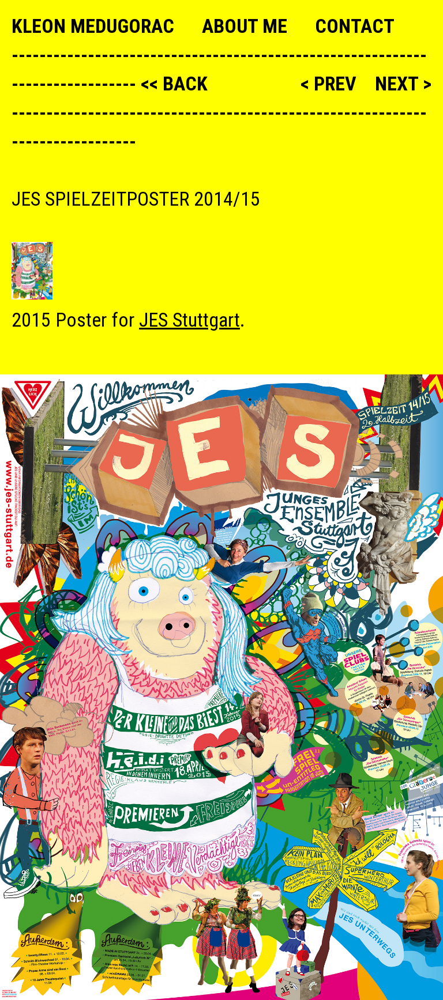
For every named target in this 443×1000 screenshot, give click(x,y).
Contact (355, 25)
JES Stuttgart (189, 319)
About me (244, 25)
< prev (331, 83)
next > (403, 83)
